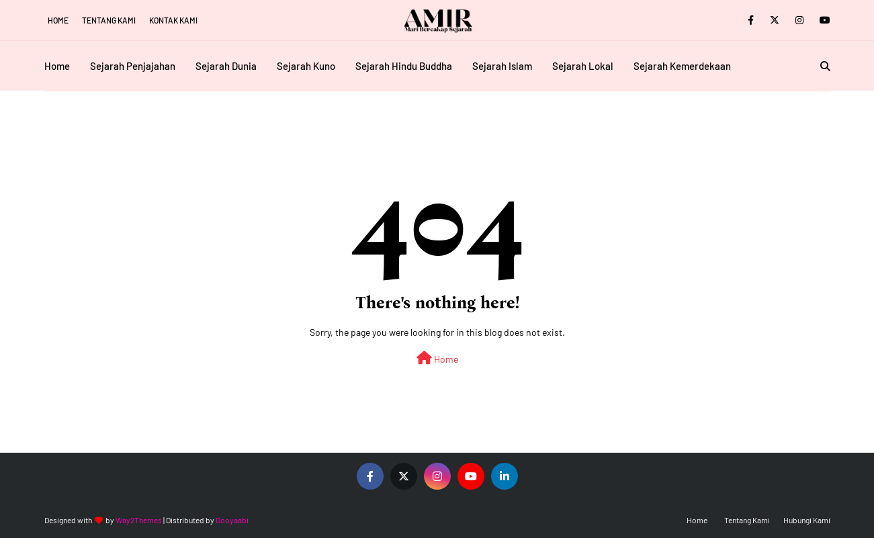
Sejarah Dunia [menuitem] (226, 66)
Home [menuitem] (57, 66)
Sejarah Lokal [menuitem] (582, 66)
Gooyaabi (232, 520)
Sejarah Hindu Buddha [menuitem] (403, 66)
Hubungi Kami (806, 520)
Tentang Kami (109, 20)
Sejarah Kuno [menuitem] (306, 66)
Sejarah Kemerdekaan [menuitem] (682, 66)
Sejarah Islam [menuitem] (502, 66)
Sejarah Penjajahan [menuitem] (132, 66)
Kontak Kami (173, 20)
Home (58, 20)
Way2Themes (139, 520)
